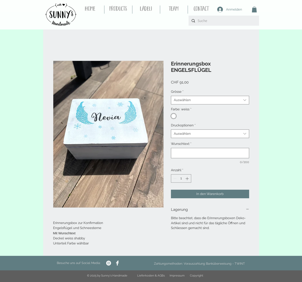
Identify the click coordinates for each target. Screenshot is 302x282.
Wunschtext (181, 144)
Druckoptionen (183, 125)
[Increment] (188, 179)
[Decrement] (175, 179)
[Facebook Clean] (117, 263)
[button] (254, 9)
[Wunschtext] (210, 153)
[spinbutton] (181, 179)
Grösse (177, 92)
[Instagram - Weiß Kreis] (108, 263)
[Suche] (224, 21)
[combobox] (210, 100)
